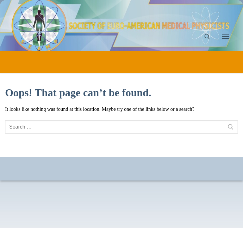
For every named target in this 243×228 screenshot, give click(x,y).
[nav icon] (225, 36)
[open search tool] (207, 37)
